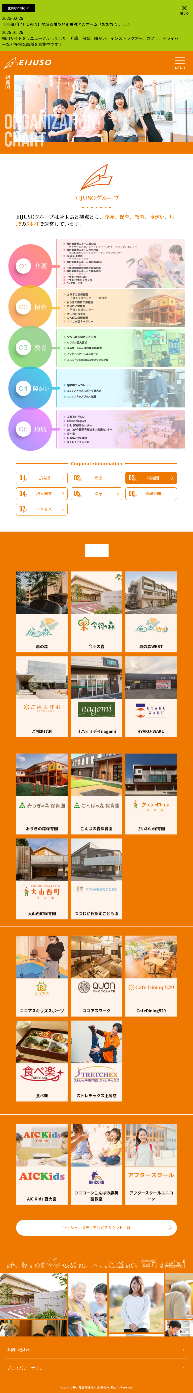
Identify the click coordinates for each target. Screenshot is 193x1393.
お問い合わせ (19, 1350)
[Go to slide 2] (6, 1338)
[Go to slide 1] (1, 1338)
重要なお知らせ (18, 8)
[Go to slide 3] (11, 1338)
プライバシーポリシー (27, 1368)
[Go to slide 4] (16, 1338)
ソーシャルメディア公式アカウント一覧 (96, 1227)
